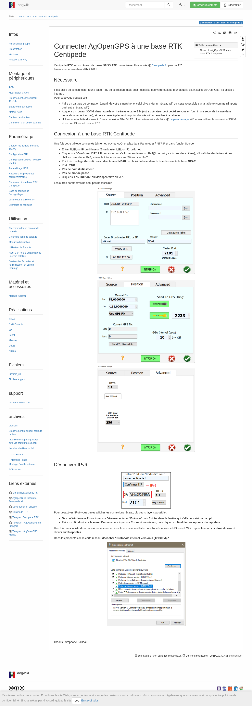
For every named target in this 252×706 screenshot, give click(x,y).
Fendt (12, 335)
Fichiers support (17, 379)
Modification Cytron (19, 92)
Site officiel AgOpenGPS (25, 492)
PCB (11, 87)
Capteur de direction (19, 117)
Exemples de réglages (20, 205)
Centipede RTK (20, 512)
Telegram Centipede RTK (25, 517)
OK (77, 700)
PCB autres (15, 469)
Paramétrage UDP (18, 168)
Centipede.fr (159, 65)
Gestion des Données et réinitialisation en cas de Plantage (21, 265)
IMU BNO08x (18, 454)
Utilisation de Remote (20, 247)
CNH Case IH (16, 324)
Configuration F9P (18, 154)
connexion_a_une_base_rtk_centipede (38, 16)
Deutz (12, 345)
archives (13, 425)
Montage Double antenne (22, 464)
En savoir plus (90, 700)
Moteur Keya (15, 112)
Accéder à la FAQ (18, 59)
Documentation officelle (24, 506)
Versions (13, 54)
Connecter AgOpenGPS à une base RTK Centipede (215, 52)
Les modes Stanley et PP (22, 199)
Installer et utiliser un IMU (22, 448)
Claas (12, 319)
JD (10, 329)
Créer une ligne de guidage (23, 236)
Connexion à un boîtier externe (25, 122)
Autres (12, 351)
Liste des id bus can (19, 402)
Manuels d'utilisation (19, 242)
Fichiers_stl (15, 374)
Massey (13, 340)
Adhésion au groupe (19, 43)
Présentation (15, 49)
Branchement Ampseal (20, 106)
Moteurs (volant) (17, 296)
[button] (182, 5)
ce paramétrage (179, 119)
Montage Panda (19, 460)
